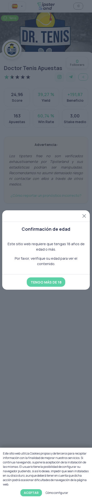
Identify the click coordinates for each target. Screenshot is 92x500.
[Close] (84, 216)
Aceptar (31, 493)
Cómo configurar (57, 493)
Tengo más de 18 (46, 282)
